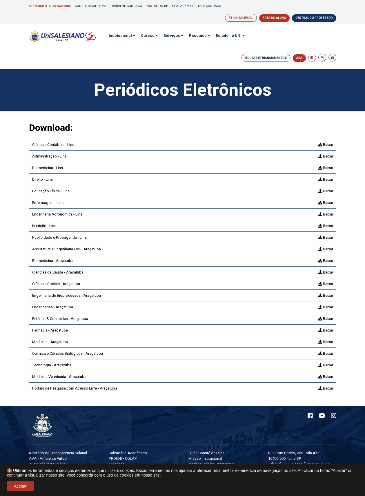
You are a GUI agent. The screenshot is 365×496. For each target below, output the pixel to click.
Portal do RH (157, 5)
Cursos (149, 35)
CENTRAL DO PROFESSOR (314, 18)
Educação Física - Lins (51, 191)
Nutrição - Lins (44, 226)
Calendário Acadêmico (128, 453)
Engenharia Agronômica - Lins (57, 214)
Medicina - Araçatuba (50, 342)
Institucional (122, 35)
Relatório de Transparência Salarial (58, 453)
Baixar (325, 144)
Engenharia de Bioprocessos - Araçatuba (66, 295)
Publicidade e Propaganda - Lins (59, 237)
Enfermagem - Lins (47, 202)
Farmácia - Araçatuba (50, 330)
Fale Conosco (209, 5)
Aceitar (20, 486)
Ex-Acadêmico (183, 5)
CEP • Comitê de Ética (206, 453)
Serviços (173, 35)
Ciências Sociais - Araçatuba (56, 284)
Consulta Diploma (90, 5)
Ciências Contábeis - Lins (53, 144)
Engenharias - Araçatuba (52, 307)
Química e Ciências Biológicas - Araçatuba (67, 353)
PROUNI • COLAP (123, 458)
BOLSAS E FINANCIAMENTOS (266, 58)
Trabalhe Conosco (126, 5)
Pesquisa (199, 35)
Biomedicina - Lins (47, 168)
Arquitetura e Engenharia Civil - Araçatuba (66, 249)
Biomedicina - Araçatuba (52, 260)
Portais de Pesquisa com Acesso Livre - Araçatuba (74, 388)
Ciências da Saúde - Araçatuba (57, 272)
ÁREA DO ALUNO (274, 18)
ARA (299, 58)
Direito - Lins (42, 179)
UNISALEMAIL (241, 18)
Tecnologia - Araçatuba (51, 365)
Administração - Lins (49, 156)
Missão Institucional (205, 458)
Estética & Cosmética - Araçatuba (60, 318)
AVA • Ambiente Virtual (48, 458)
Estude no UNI (230, 35)
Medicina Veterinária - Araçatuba (59, 376)
